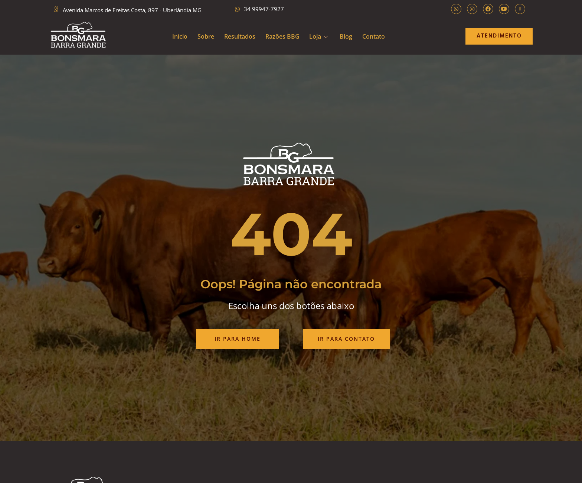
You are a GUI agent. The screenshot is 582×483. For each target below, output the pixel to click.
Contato (377, 36)
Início (176, 36)
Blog (348, 36)
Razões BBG (282, 36)
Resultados (238, 36)
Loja (320, 36)
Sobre (203, 36)
